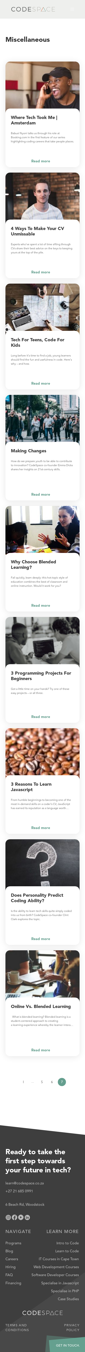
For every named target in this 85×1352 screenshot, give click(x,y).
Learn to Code (67, 1251)
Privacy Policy (72, 1328)
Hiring (10, 1267)
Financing (13, 1283)
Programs (13, 1243)
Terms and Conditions (17, 1328)
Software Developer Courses (55, 1275)
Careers (11, 1259)
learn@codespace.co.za (24, 1183)
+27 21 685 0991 (19, 1191)
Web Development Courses (56, 1267)
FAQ (9, 1275)
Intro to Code (67, 1243)
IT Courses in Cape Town (59, 1259)
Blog (9, 1251)
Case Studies (68, 1299)
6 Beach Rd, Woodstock (24, 1204)
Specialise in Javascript (60, 1283)
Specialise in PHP (65, 1291)
